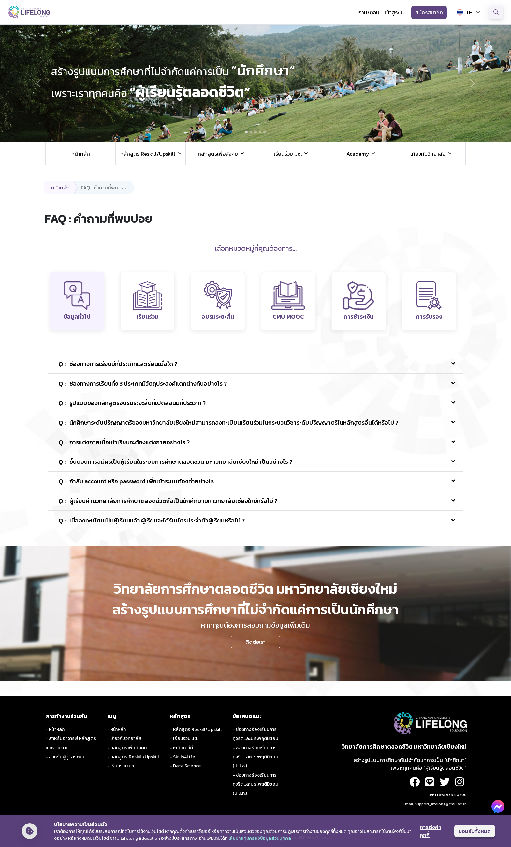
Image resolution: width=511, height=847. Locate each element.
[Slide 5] (264, 132)
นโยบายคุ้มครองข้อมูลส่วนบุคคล (259, 838)
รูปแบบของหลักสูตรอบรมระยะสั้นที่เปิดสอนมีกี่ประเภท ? (132, 403)
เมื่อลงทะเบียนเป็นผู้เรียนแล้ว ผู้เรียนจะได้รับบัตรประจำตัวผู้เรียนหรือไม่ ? (152, 520)
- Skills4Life (182, 756)
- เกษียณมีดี (181, 747)
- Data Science (185, 766)
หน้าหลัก (80, 154)
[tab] (77, 301)
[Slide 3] (255, 132)
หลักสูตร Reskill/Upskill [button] (147, 154)
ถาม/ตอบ (368, 12)
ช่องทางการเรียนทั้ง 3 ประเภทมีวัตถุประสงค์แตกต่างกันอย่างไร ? (143, 383)
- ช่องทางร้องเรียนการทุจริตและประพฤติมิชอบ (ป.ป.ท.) (255, 784)
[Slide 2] (251, 132)
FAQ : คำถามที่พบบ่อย (104, 187)
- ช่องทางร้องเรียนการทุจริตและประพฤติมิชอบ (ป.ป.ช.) (255, 756)
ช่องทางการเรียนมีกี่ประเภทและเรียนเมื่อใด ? (118, 363)
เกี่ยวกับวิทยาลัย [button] (427, 154)
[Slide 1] (246, 132)
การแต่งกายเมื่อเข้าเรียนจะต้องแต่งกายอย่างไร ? (124, 442)
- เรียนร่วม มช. (121, 766)
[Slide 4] (260, 132)
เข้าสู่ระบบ (395, 12)
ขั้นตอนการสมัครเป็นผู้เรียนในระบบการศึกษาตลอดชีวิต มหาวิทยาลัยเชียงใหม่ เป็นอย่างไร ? (175, 461)
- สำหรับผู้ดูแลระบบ (65, 756)
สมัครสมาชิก (429, 12)
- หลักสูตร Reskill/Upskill (133, 756)
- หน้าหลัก (55, 729)
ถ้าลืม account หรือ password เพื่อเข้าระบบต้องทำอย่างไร (136, 481)
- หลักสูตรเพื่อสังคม (127, 747)
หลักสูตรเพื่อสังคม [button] (218, 154)
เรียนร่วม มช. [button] (288, 154)
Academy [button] (357, 154)
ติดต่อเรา (255, 642)
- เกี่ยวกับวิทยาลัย (124, 738)
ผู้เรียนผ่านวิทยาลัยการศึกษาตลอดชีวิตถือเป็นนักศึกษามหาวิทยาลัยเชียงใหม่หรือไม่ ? (168, 500)
